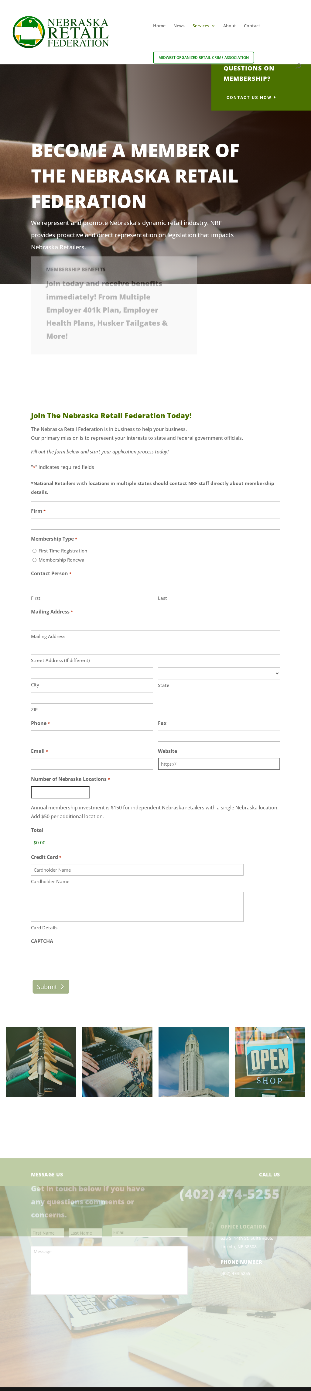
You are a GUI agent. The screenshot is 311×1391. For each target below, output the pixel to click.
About (229, 26)
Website (167, 751)
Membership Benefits (76, 254)
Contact (252, 26)
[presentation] (77, 945)
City (35, 685)
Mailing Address (48, 636)
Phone (40, 723)
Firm (38, 511)
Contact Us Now (249, 97)
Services (201, 26)
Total (37, 830)
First (35, 598)
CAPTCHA (42, 926)
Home (159, 26)
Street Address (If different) (60, 660)
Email (39, 751)
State (163, 685)
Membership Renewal (62, 560)
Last (162, 598)
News (179, 26)
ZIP (34, 709)
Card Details (44, 913)
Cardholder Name (50, 881)
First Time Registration (63, 551)
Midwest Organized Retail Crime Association (204, 57)
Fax (162, 723)
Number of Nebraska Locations (70, 779)
